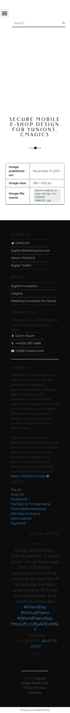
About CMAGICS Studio (30, 476)
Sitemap (35, 692)
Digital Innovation (24, 286)
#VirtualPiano (35, 612)
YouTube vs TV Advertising (30, 504)
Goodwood (19, 499)
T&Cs (28, 688)
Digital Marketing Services (30, 250)
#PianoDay (35, 606)
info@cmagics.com (27, 351)
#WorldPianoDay (35, 618)
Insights (17, 293)
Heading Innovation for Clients (33, 301)
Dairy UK (17, 494)
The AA (16, 489)
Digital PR (18, 523)
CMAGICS (20, 243)
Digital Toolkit (21, 265)
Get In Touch (22, 336)
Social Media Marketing (28, 509)
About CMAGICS (23, 258)
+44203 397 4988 (26, 343)
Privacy (40, 688)
